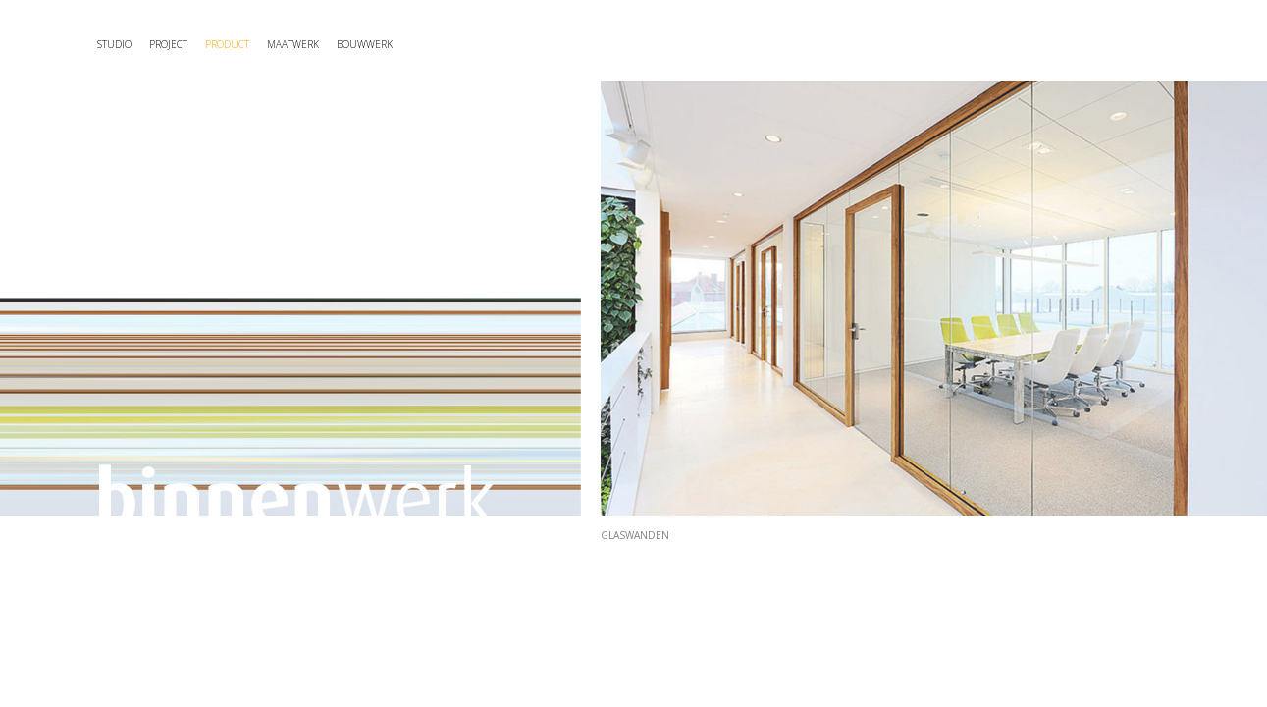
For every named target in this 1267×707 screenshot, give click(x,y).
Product (309, 44)
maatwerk (413, 44)
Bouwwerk (526, 44)
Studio (130, 44)
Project (216, 44)
